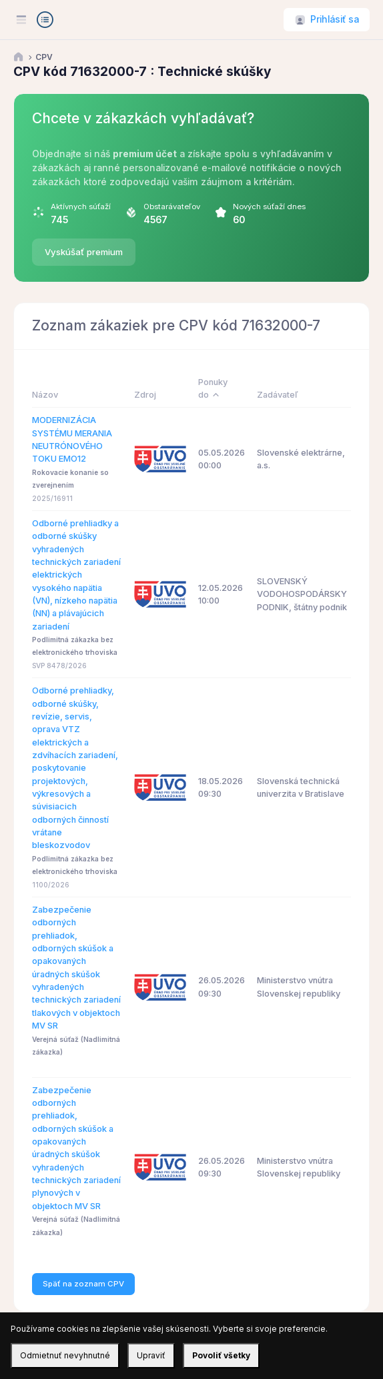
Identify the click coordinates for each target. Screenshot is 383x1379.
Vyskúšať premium (84, 251)
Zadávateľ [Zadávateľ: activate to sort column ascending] (277, 395)
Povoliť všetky (221, 1355)
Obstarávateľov (171, 206)
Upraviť (151, 1355)
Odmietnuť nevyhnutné (65, 1355)
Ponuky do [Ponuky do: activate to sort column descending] (213, 388)
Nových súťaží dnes (269, 206)
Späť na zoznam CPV (83, 1283)
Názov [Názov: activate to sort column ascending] (45, 395)
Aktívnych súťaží (81, 206)
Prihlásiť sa (334, 19)
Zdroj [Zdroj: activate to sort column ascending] (145, 395)
